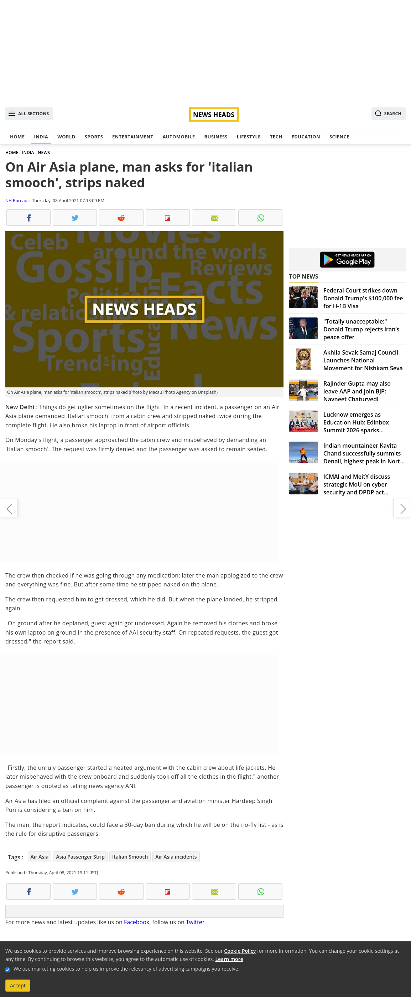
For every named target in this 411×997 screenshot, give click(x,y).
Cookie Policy (240, 950)
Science (339, 136)
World (66, 136)
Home (17, 136)
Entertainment (132, 136)
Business (215, 136)
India (41, 136)
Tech (276, 136)
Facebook (136, 922)
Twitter (195, 922)
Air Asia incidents (176, 856)
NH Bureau (16, 201)
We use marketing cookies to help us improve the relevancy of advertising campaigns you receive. (126, 968)
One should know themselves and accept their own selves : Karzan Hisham (9, 508)
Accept (18, 985)
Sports (94, 136)
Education (306, 136)
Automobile (178, 136)
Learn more (229, 959)
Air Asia (40, 856)
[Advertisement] (205, 50)
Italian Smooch (130, 856)
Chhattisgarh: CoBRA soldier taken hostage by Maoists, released (402, 508)
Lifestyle (249, 136)
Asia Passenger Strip (80, 856)
